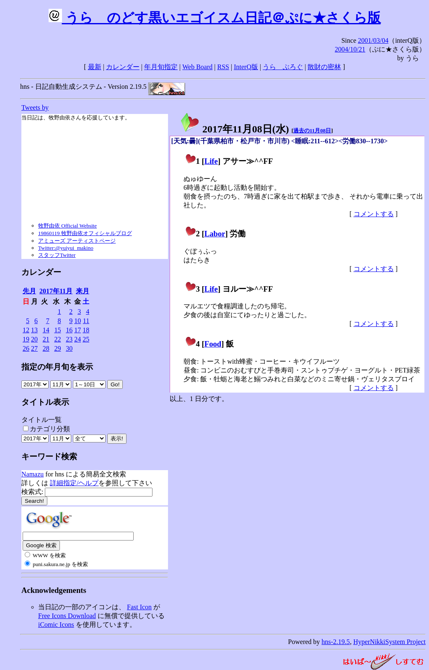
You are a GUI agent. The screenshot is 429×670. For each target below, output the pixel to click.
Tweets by (35, 107)
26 (26, 348)
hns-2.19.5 (336, 641)
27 (34, 348)
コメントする (374, 213)
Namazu (32, 474)
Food (213, 343)
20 (34, 339)
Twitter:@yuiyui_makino (65, 248)
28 (46, 348)
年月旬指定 (161, 66)
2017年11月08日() (234, 129)
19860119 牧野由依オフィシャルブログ (85, 233)
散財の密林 (324, 66)
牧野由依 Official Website (67, 225)
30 (69, 348)
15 (57, 330)
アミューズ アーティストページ (77, 241)
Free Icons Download (67, 615)
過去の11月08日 (312, 130)
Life (211, 161)
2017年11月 (55, 291)
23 (69, 339)
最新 (94, 66)
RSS (223, 66)
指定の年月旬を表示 (57, 366)
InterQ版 (246, 66)
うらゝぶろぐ (283, 66)
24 (77, 339)
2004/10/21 (350, 49)
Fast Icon (139, 607)
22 (57, 339)
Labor (214, 233)
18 (86, 330)
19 (26, 339)
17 (77, 330)
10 (77, 320)
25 (86, 339)
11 (86, 320)
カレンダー (123, 66)
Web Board (197, 66)
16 (69, 330)
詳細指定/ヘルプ (74, 482)
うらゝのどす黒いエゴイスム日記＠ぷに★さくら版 (215, 17)
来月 (82, 291)
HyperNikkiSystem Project (389, 641)
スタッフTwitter (56, 255)
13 (34, 330)
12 (26, 330)
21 (46, 339)
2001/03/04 (373, 40)
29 (57, 348)
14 (46, 330)
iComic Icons (56, 624)
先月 (29, 291)
